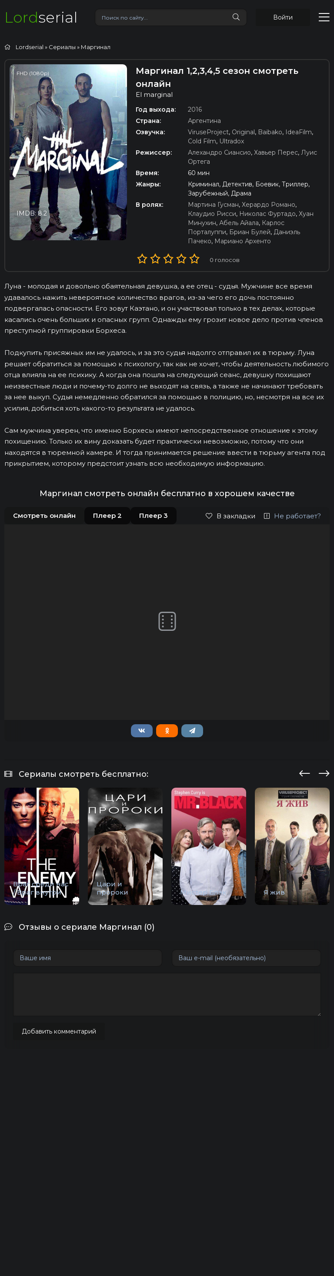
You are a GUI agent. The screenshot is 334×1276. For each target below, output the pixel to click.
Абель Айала (239, 223)
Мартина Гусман (213, 205)
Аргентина (204, 121)
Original (243, 132)
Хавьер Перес (276, 152)
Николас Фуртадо (267, 214)
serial (40, 17)
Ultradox (231, 141)
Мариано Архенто (242, 241)
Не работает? (292, 516)
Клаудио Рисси (212, 214)
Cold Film (202, 141)
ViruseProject (208, 132)
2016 (195, 109)
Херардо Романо (268, 205)
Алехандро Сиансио (219, 152)
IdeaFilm (298, 132)
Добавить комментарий (59, 1031)
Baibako (270, 132)
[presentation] (304, 772)
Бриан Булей (250, 232)
